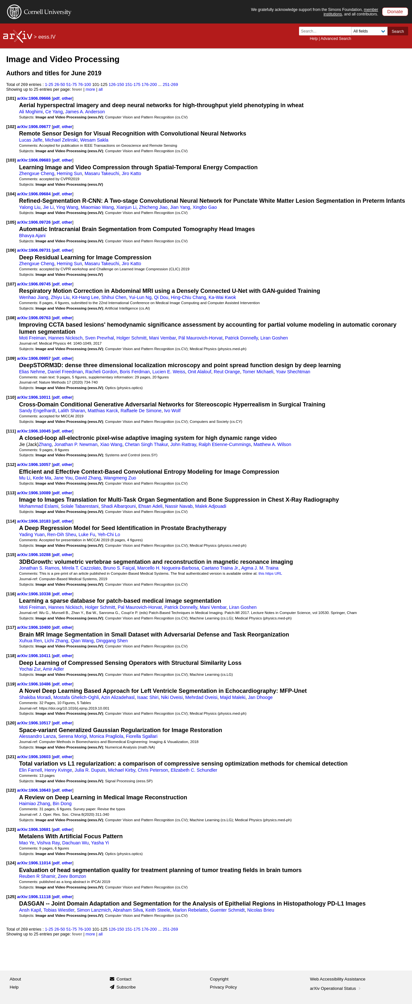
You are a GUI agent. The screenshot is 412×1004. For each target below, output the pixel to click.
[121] (11, 756)
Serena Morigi (72, 736)
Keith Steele (157, 910)
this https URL (270, 573)
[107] (11, 284)
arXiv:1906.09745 (34, 284)
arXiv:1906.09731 (34, 250)
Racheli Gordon (101, 371)
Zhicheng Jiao (153, 207)
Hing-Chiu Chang (188, 297)
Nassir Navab (179, 506)
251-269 (170, 84)
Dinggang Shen (112, 640)
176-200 (149, 84)
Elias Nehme (32, 371)
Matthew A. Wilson (272, 444)
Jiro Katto (131, 173)
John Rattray (183, 444)
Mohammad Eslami (38, 506)
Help (314, 38)
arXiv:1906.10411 (34, 655)
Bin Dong (62, 803)
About (15, 979)
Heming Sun (69, 173)
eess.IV (46, 37)
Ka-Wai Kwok (222, 297)
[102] (11, 126)
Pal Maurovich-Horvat (140, 607)
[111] (11, 431)
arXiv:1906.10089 (34, 492)
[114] (11, 521)
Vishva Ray (48, 842)
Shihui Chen (113, 297)
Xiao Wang (111, 444)
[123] (11, 829)
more (90, 89)
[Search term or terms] (327, 31)
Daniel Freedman (65, 371)
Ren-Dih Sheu (61, 534)
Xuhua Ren (30, 640)
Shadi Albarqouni (118, 506)
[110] (11, 397)
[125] (11, 896)
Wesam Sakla (94, 140)
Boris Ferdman (135, 371)
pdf (56, 98)
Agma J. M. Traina (260, 568)
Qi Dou (161, 297)
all (100, 89)
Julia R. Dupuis (90, 770)
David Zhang (88, 477)
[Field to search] (369, 31)
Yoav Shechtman (293, 371)
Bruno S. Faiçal (119, 568)
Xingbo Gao (204, 207)
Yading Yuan (32, 534)
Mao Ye (26, 842)
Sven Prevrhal (99, 337)
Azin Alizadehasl (118, 697)
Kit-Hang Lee (85, 297)
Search (398, 31)
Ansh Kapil (30, 910)
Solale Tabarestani (79, 506)
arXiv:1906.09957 (34, 358)
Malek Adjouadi (210, 506)
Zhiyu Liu (60, 297)
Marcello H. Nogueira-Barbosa (168, 568)
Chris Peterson (153, 770)
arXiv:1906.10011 (34, 397)
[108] (11, 317)
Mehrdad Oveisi (201, 697)
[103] (11, 160)
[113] (11, 492)
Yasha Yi (100, 842)
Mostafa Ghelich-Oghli (76, 697)
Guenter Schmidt (227, 910)
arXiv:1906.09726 (34, 222)
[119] (11, 684)
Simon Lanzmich (94, 910)
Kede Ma (42, 477)
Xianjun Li (126, 207)
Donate (395, 11)
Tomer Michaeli (257, 371)
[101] (11, 98)
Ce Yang (54, 111)
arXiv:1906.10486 (34, 684)
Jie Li (48, 207)
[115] (11, 554)
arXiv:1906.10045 (34, 431)
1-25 (49, 84)
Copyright (219, 979)
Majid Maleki (232, 697)
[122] (11, 790)
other (67, 98)
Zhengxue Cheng (36, 173)
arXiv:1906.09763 (34, 317)
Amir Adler (53, 669)
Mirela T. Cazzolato (81, 568)
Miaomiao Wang (97, 207)
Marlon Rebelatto (190, 910)
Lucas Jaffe (30, 140)
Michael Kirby (121, 770)
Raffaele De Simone (140, 410)
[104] (11, 193)
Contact (124, 979)
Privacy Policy (223, 987)
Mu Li (24, 477)
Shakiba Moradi (35, 697)
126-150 (116, 84)
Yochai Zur (30, 669)
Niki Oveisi (172, 697)
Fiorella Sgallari (141, 736)
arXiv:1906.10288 (34, 554)
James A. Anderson (85, 111)
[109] (11, 358)
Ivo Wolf (172, 410)
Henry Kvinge (58, 770)
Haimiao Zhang (34, 803)
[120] (11, 722)
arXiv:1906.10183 (34, 521)
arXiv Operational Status (336, 988)
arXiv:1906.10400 (34, 627)
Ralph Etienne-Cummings (225, 444)
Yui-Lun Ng (140, 297)
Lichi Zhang (56, 640)
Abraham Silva (128, 910)
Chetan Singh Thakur (146, 444)
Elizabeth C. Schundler (194, 770)
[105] (11, 222)
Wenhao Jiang (33, 297)
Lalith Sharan (71, 410)
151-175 (133, 84)
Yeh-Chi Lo (109, 534)
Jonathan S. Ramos (39, 568)
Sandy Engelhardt (37, 410)
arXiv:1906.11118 (34, 896)
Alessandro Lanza (37, 736)
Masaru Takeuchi (102, 173)
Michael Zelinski (61, 140)
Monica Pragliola (106, 736)
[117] (11, 627)
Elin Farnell (30, 770)
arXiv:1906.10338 (34, 593)
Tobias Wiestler (58, 910)
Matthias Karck (103, 410)
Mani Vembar (162, 337)
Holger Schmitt (131, 337)
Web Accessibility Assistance (337, 979)
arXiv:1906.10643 (34, 790)
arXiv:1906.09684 (34, 193)
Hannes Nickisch (65, 337)
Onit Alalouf (199, 371)
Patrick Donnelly (241, 337)
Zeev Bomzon (72, 876)
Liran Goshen (274, 337)
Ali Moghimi (31, 111)
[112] (11, 464)
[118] (11, 655)
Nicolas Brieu (260, 910)
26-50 (59, 84)
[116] (11, 593)
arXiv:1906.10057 (34, 464)
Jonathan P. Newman (75, 444)
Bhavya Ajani (32, 235)
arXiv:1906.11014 (34, 862)
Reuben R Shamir (37, 876)
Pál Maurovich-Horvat (200, 337)
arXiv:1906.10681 (34, 829)
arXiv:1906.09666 (34, 98)
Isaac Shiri (148, 697)
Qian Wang (82, 640)
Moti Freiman (32, 337)
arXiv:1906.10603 (34, 756)
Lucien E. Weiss (168, 371)
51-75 (71, 84)
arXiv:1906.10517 (34, 722)
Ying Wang (67, 207)
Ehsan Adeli (150, 506)
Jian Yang (180, 207)
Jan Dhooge (260, 697)
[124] (11, 862)
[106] (11, 250)
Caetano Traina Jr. (220, 568)
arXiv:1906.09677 (34, 126)
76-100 (84, 84)
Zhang (45, 444)
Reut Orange (227, 371)
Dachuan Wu (75, 842)
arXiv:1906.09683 (34, 160)
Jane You (63, 477)
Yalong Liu (29, 207)
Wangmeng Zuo (120, 477)
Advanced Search (336, 38)
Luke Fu (87, 534)
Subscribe (126, 987)
